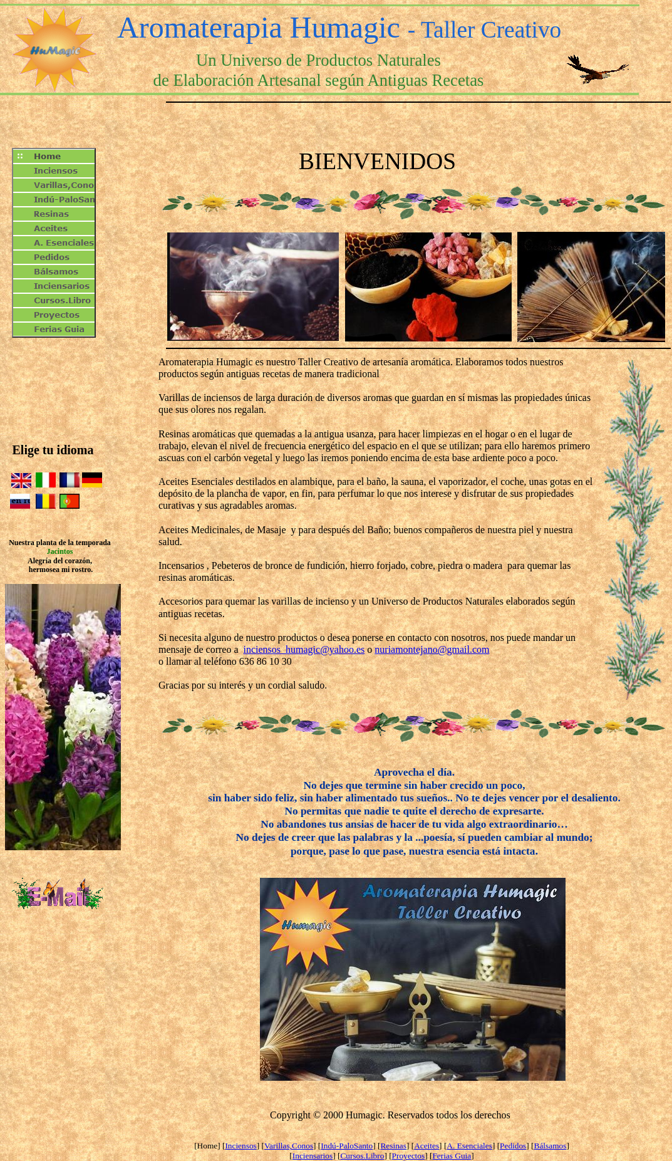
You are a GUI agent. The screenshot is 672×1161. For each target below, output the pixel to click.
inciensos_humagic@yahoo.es (303, 649)
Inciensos (240, 1145)
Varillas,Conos (288, 1145)
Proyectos (408, 1155)
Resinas (393, 1145)
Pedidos (513, 1145)
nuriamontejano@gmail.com (432, 649)
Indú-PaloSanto (347, 1145)
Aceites (426, 1145)
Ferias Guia (451, 1155)
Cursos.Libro (362, 1155)
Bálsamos (550, 1145)
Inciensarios (312, 1155)
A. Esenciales (469, 1145)
